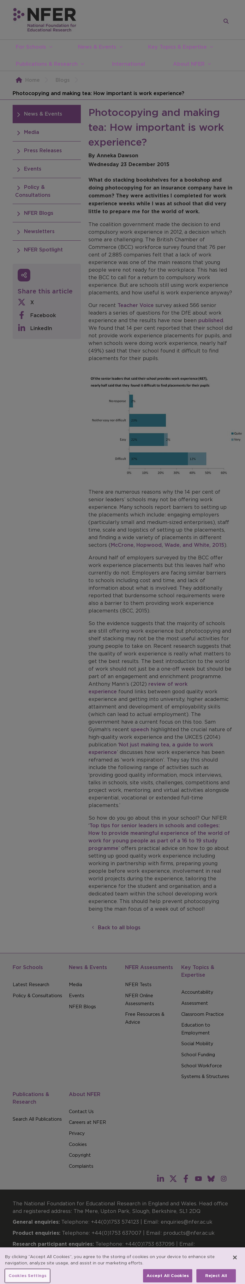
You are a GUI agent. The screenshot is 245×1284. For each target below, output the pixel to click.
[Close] (235, 1262)
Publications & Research (47, 64)
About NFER (189, 64)
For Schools (31, 47)
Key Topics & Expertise (177, 47)
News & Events (97, 47)
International (128, 64)
